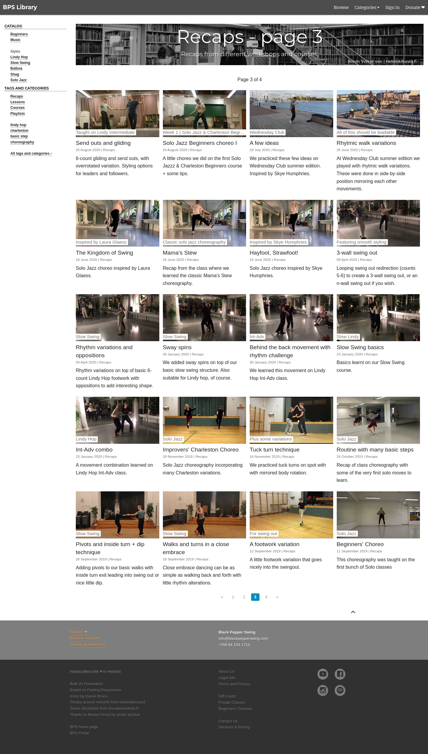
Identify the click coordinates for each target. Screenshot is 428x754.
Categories (366, 7)
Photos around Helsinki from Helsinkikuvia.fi (107, 702)
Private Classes (231, 702)
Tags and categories (26, 88)
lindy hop (18, 125)
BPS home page (84, 727)
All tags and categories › (31, 153)
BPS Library (20, 7)
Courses (17, 108)
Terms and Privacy (234, 684)
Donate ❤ (415, 7)
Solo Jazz (18, 80)
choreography (22, 142)
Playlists (17, 114)
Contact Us (227, 721)
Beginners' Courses (235, 708)
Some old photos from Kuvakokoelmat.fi (104, 708)
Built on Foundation (86, 683)
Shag (14, 74)
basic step (19, 136)
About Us (226, 671)
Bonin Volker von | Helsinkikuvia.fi (382, 61)
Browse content (84, 638)
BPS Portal (79, 733)
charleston (19, 130)
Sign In (392, 7)
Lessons (17, 102)
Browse (341, 7)
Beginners (19, 34)
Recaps (16, 96)
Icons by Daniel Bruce (88, 696)
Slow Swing (20, 63)
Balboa (16, 68)
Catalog (13, 26)
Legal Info (226, 677)
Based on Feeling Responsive (95, 690)
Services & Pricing (234, 727)
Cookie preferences (88, 644)
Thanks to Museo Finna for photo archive (105, 714)
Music (15, 40)
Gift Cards (227, 696)
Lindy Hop (19, 57)
